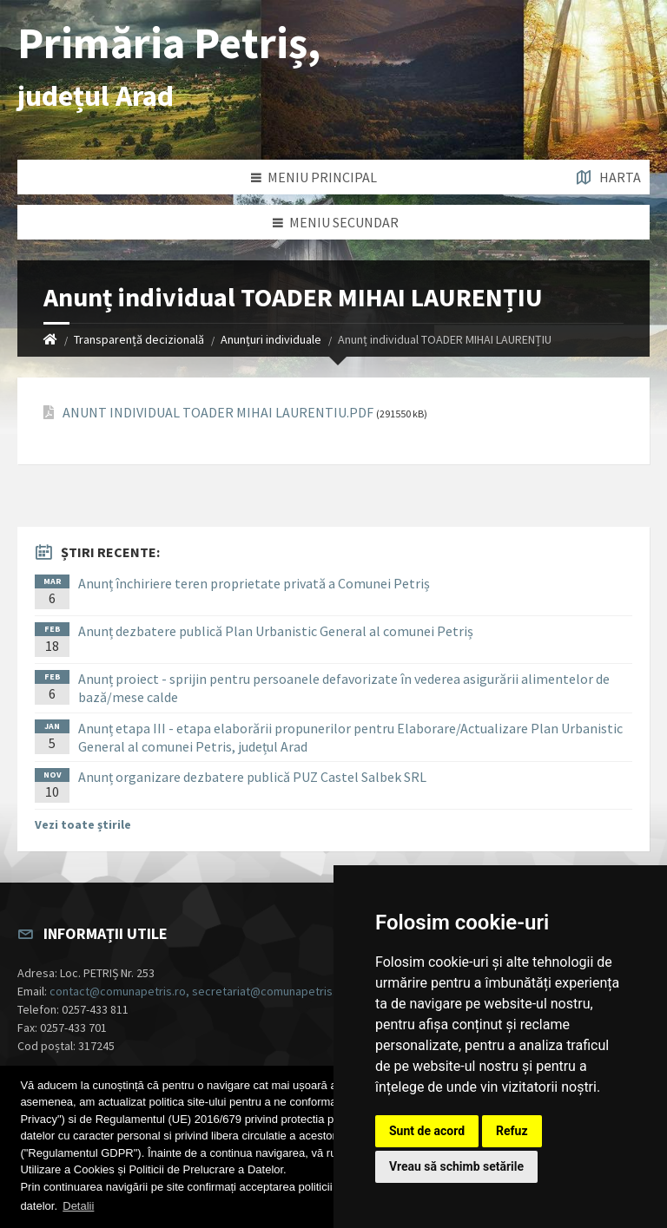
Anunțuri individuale (271, 339)
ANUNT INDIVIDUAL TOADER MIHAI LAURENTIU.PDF (218, 412)
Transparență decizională (139, 339)
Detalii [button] (78, 1205)
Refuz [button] (512, 1131)
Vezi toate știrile (83, 824)
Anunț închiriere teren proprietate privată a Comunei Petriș (254, 583)
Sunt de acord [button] (427, 1131)
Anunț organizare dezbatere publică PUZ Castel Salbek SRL (252, 776)
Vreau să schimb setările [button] (456, 1166)
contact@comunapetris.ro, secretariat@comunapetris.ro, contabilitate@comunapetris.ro (282, 991)
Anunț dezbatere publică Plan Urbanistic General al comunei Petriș (275, 631)
